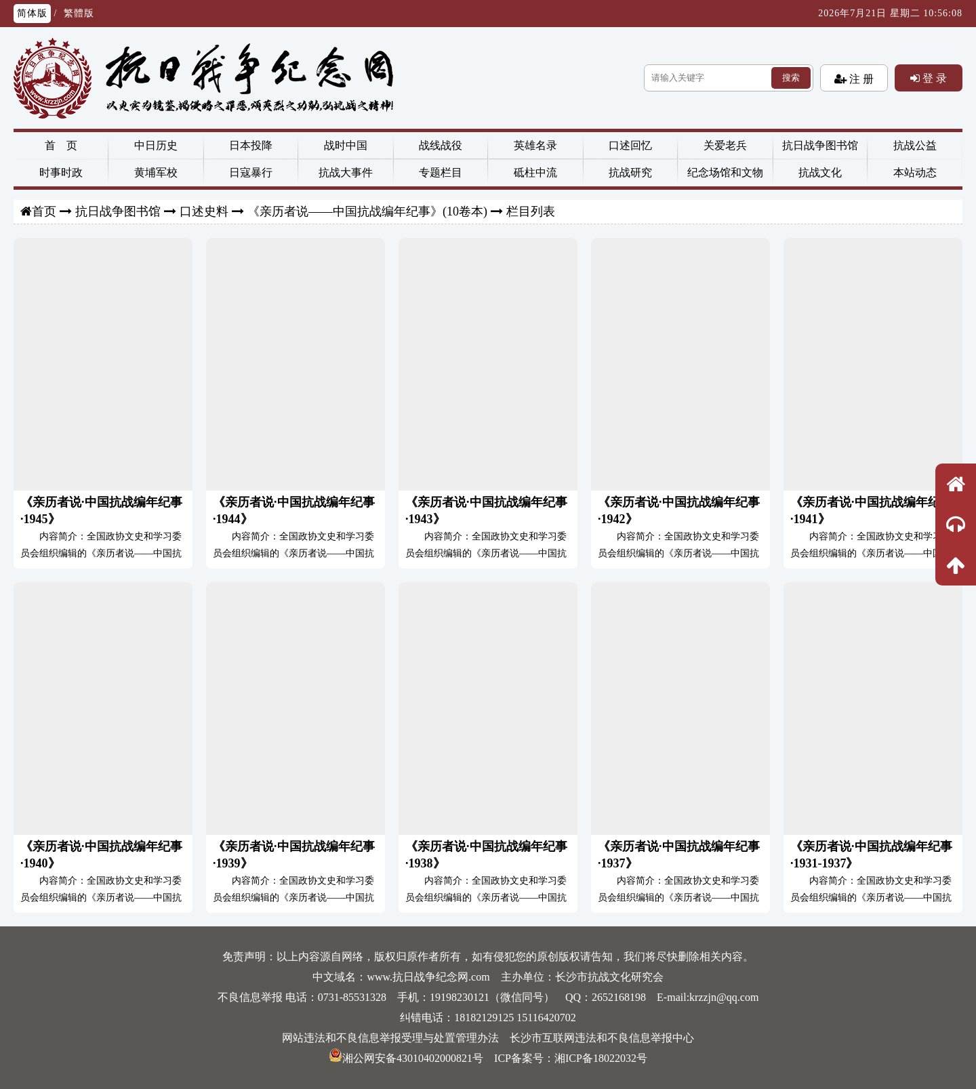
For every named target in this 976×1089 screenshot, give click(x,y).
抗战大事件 (346, 172)
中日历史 (156, 145)
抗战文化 (820, 172)
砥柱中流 (535, 172)
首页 (44, 211)
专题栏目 (440, 172)
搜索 (791, 78)
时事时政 (61, 172)
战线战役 (440, 145)
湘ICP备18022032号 (600, 1058)
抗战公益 (915, 145)
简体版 (32, 13)
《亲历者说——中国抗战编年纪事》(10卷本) (367, 211)
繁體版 (79, 13)
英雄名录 (535, 145)
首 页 (61, 145)
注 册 (860, 78)
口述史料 (204, 211)
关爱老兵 (725, 145)
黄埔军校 (156, 172)
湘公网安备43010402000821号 (406, 1058)
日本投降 (250, 145)
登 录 (933, 78)
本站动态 (915, 172)
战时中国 (345, 145)
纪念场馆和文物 (725, 172)
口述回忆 (630, 145)
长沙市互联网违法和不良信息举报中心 (602, 1038)
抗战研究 (630, 172)
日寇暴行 (250, 172)
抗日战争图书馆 (820, 145)
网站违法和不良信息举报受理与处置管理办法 (390, 1038)
